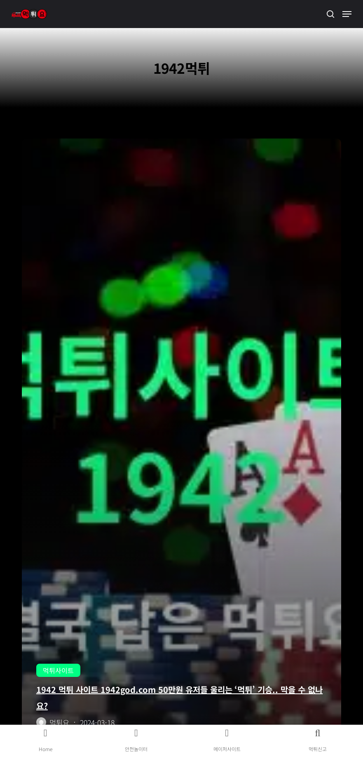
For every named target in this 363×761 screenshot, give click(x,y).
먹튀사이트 (58, 670)
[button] (346, 14)
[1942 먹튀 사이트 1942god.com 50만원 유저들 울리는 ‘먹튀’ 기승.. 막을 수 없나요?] (181, 441)
